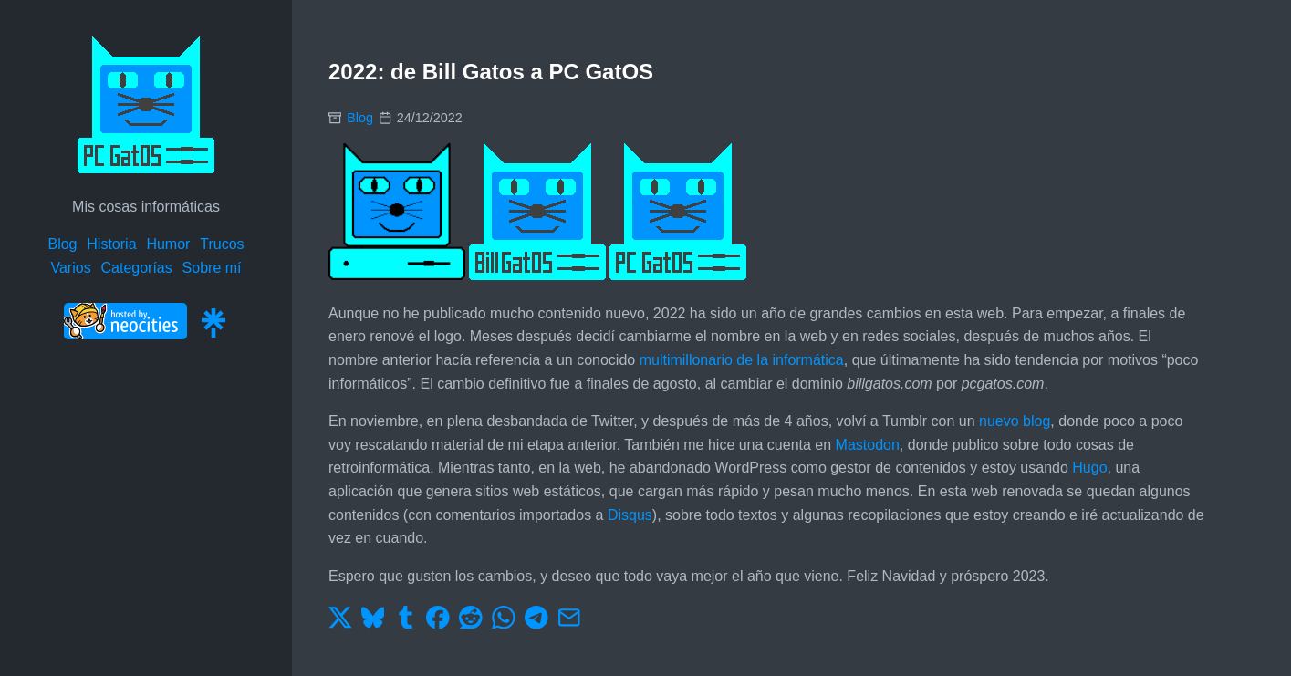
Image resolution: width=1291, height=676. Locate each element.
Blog (62, 244)
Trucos (222, 244)
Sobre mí (212, 268)
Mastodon (868, 444)
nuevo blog (1014, 421)
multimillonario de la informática (742, 360)
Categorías (136, 268)
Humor (168, 244)
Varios (70, 268)
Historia (111, 244)
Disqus (630, 515)
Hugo (1089, 467)
